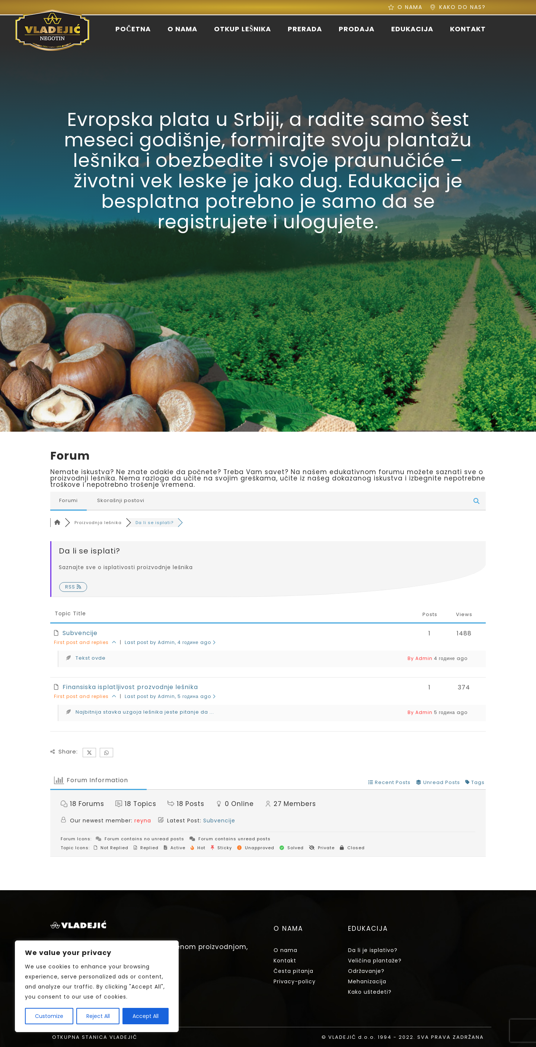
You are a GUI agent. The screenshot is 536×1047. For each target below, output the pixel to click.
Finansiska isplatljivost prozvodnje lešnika (130, 687)
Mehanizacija (367, 981)
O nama (285, 950)
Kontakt (285, 960)
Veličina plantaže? (375, 960)
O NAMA (410, 7)
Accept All (146, 1016)
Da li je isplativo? (373, 950)
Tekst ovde (91, 657)
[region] (97, 986)
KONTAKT (468, 29)
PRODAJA (356, 29)
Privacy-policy (295, 981)
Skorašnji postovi (120, 500)
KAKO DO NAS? (462, 7)
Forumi (68, 500)
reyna (142, 820)
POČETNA (133, 29)
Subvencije (80, 633)
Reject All (98, 1016)
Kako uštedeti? (370, 992)
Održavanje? (366, 971)
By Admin (420, 658)
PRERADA (305, 29)
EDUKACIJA (412, 29)
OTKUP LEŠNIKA (242, 29)
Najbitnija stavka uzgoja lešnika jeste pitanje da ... (145, 712)
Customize (49, 1016)
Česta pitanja (293, 971)
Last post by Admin (170, 642)
